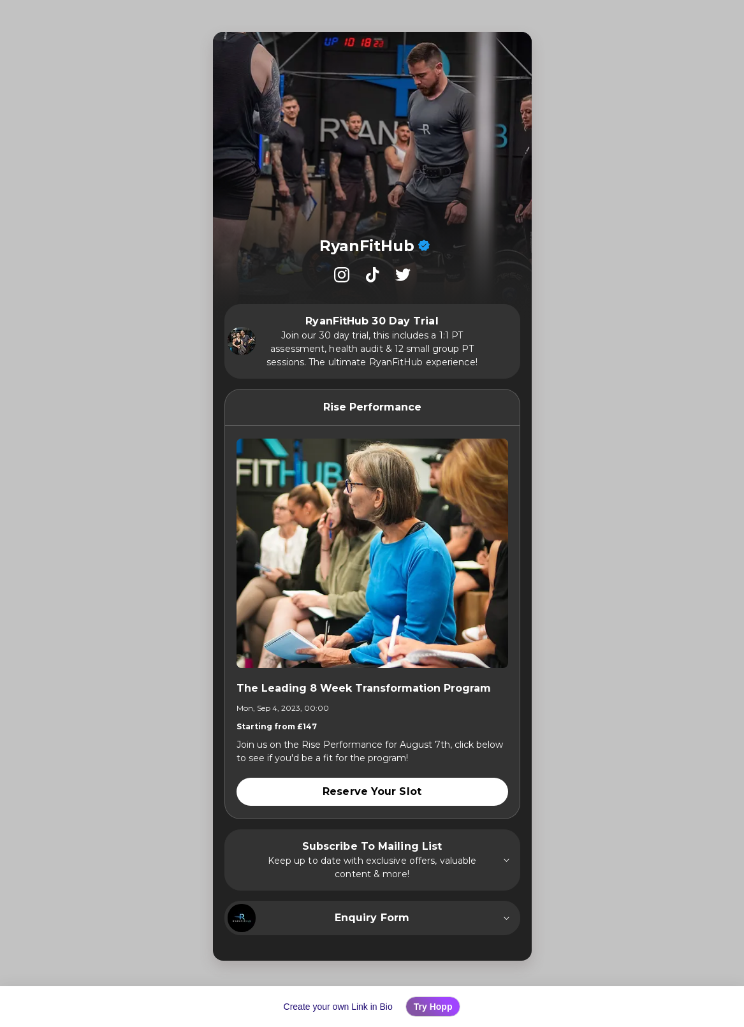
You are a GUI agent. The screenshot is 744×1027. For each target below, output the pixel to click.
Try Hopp (433, 1007)
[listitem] (341, 274)
